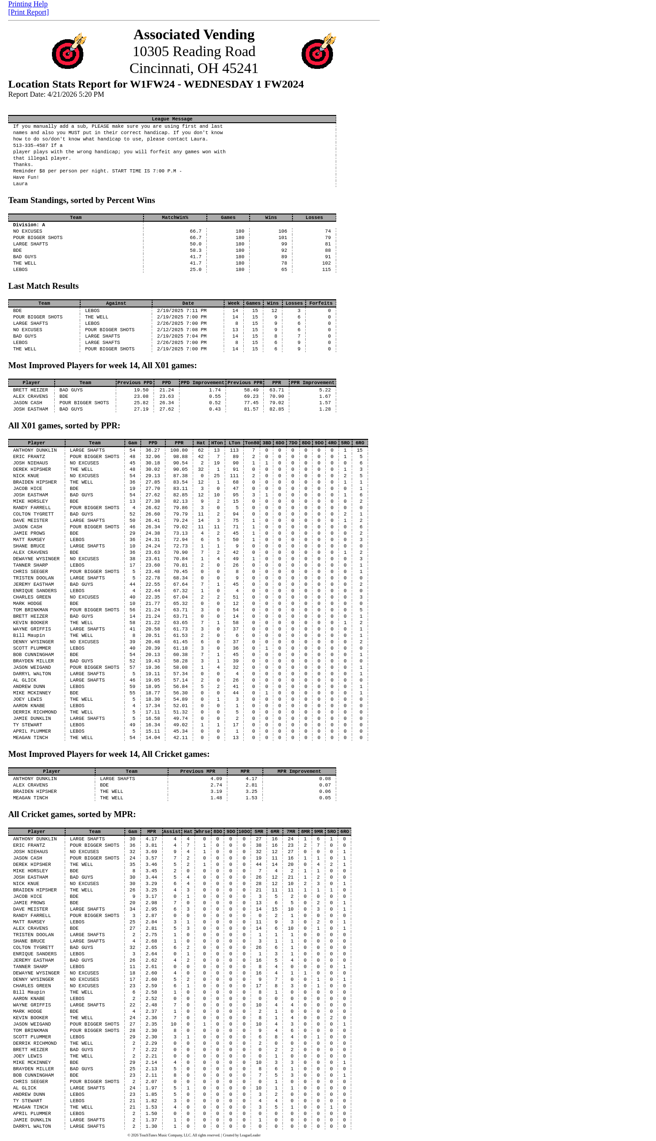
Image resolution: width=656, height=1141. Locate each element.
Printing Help (28, 4)
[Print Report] (28, 12)
